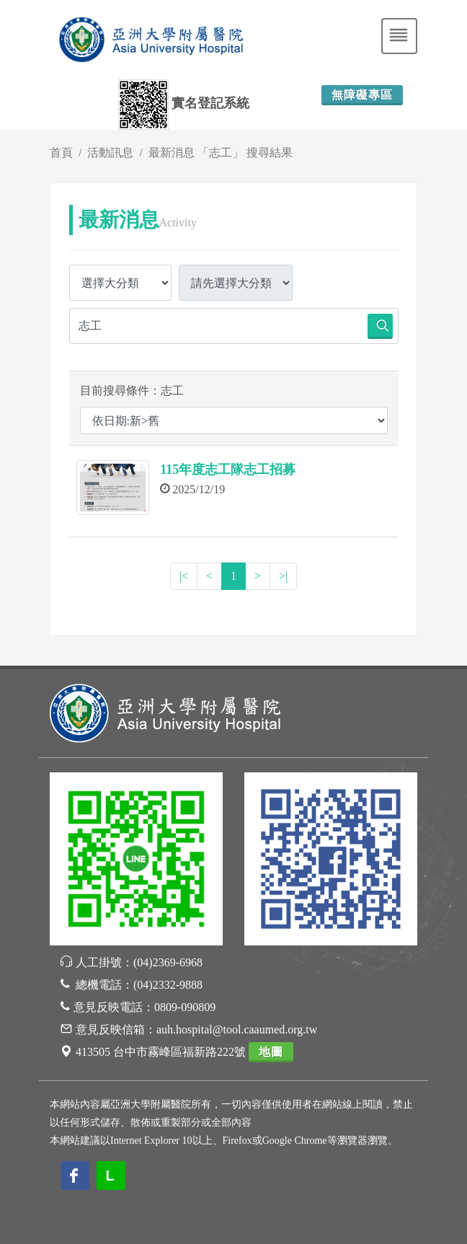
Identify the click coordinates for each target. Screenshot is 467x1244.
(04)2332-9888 (168, 985)
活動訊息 (110, 152)
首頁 (61, 152)
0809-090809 (184, 1007)
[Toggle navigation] (399, 36)
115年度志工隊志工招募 (227, 469)
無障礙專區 (362, 95)
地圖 (271, 1052)
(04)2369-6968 (168, 962)
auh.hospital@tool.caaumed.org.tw (236, 1029)
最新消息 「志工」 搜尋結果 (220, 152)
